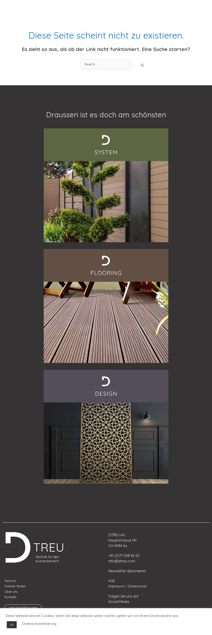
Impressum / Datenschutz (128, 586)
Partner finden (16, 586)
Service (10, 581)
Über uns (11, 592)
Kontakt (11, 597)
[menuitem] (15, 6)
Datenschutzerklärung (39, 624)
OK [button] (11, 624)
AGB (111, 581)
